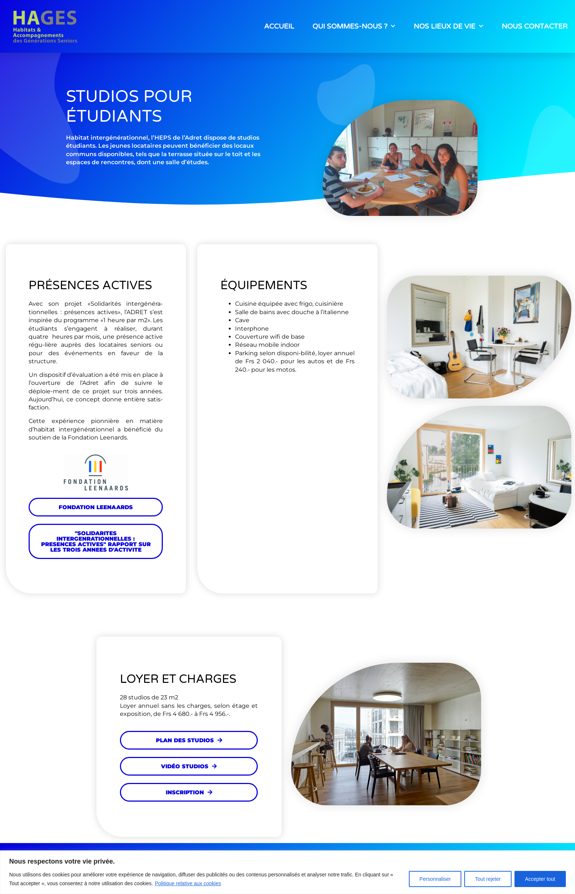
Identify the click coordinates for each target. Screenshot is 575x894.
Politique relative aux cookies (188, 883)
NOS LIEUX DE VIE (448, 26)
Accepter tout (540, 879)
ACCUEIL (279, 26)
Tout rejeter (488, 879)
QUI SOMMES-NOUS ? (353, 26)
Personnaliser (435, 879)
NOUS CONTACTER (535, 26)
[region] (287, 872)
